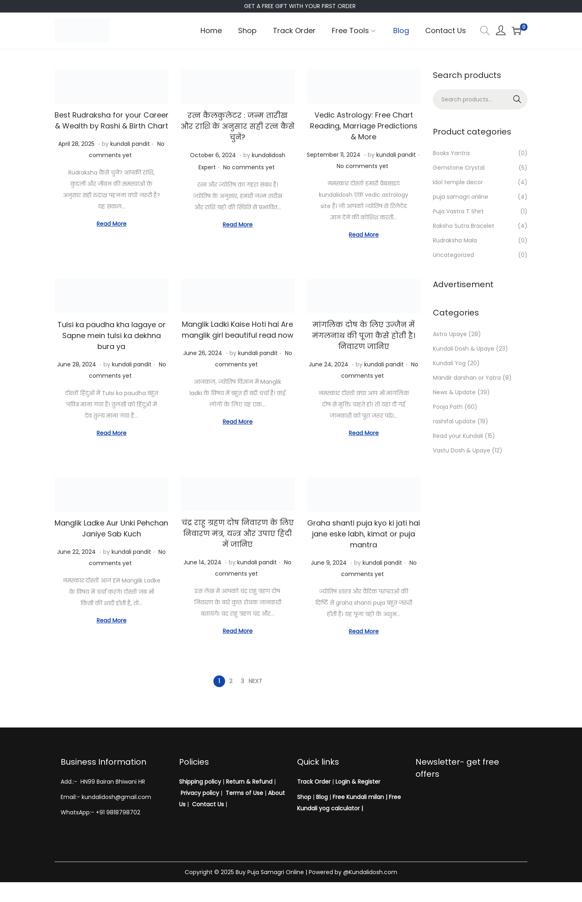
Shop (304, 797)
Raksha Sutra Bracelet (463, 226)
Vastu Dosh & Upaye (461, 450)
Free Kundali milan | (360, 797)
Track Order (314, 782)
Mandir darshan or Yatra (467, 378)
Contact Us (208, 804)
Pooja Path (448, 407)
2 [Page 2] (230, 681)
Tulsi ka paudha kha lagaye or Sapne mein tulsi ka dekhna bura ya (111, 335)
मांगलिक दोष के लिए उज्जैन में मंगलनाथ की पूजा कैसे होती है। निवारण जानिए (363, 335)
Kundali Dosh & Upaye (463, 349)
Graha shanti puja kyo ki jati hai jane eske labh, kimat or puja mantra (363, 534)
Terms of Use (244, 793)
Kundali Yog (449, 363)
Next (255, 681)
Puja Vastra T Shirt (458, 211)
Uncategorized (453, 255)
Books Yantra (451, 153)
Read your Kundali (458, 436)
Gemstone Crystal (459, 168)
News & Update (454, 392)
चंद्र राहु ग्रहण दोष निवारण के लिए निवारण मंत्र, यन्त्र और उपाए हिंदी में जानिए (237, 533)
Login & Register (357, 782)
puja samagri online (460, 197)
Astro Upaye (450, 334)
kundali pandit (130, 144)
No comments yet (249, 167)
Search (517, 99)
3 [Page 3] (242, 681)
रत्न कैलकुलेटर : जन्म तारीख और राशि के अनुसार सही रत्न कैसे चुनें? (238, 126)
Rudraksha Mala (455, 240)
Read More (112, 224)
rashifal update (454, 421)
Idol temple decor (458, 182)
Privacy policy (200, 793)
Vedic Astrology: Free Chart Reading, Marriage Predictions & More (364, 126)
